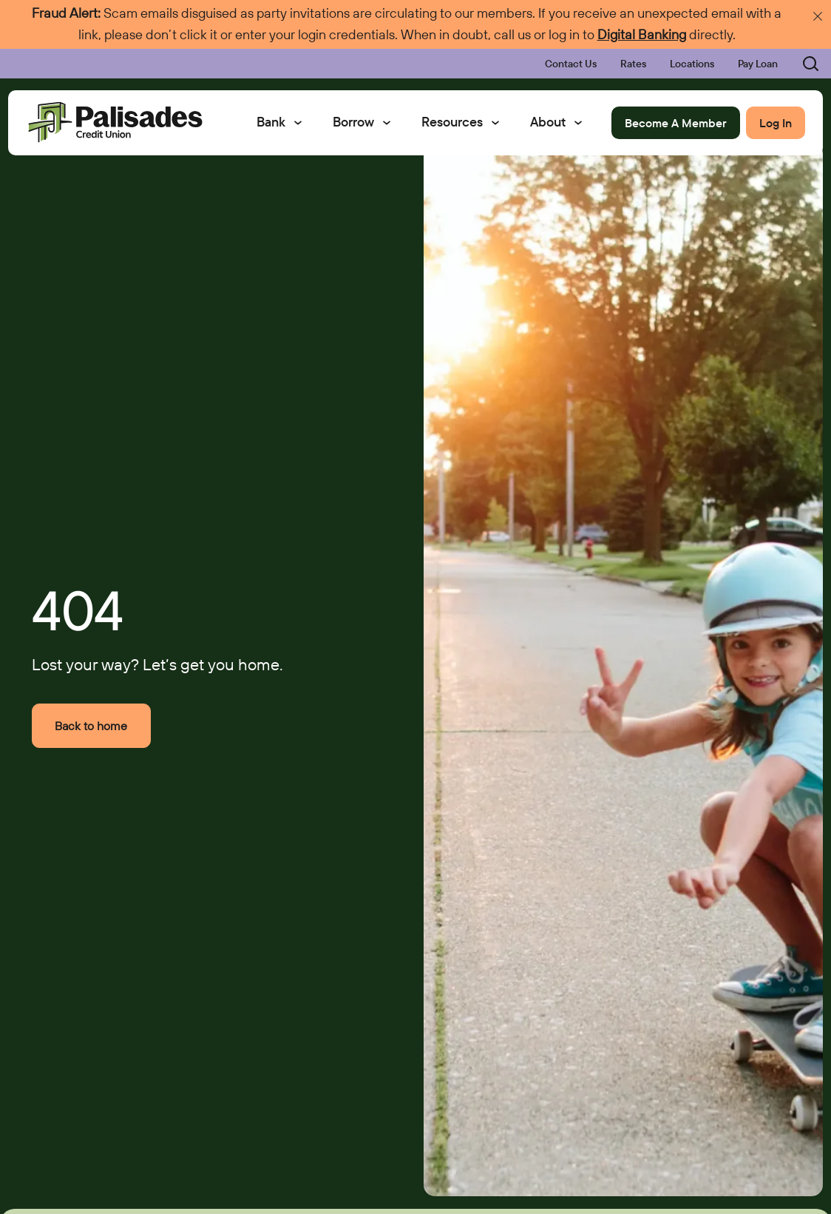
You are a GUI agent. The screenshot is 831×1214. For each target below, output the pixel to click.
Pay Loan (758, 63)
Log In (775, 122)
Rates (633, 63)
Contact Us (571, 63)
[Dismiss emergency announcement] (817, 16)
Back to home (91, 725)
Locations (692, 63)
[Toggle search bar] (801, 63)
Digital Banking (641, 34)
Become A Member (676, 122)
